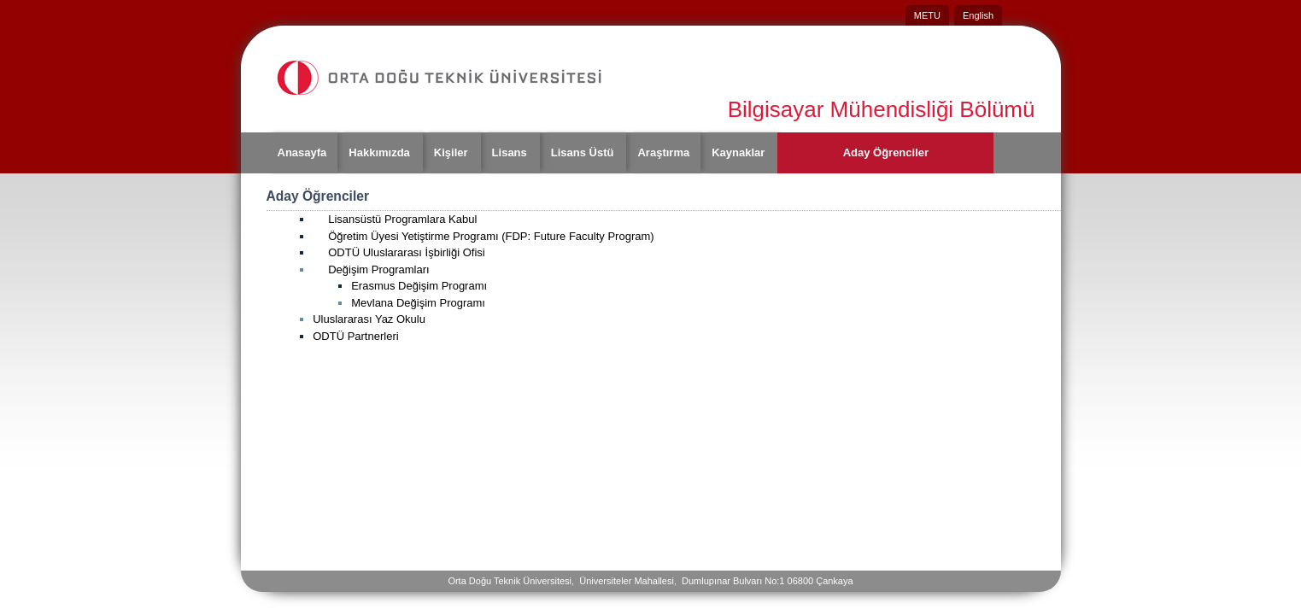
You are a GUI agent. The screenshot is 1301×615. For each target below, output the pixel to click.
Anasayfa (302, 152)
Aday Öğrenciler (886, 152)
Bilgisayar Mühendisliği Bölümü (881, 109)
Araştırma (663, 152)
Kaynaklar (738, 152)
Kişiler (451, 152)
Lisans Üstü (582, 152)
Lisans (509, 152)
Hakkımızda (379, 152)
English (978, 15)
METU (927, 15)
